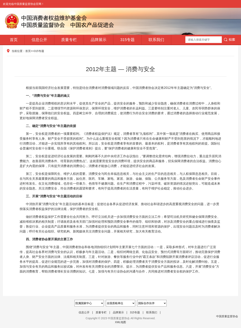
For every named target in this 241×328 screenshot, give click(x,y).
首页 (14, 40)
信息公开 (39, 40)
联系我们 (156, 40)
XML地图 (120, 322)
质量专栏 (69, 40)
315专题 (127, 40)
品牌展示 (98, 40)
